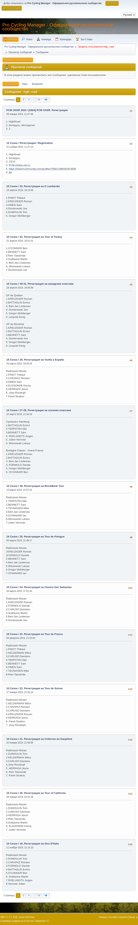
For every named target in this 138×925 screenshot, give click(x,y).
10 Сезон (12, 186)
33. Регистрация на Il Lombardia (40, 186)
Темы (25, 84)
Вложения (37, 84)
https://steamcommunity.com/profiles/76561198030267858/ (42, 168)
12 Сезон (12, 143)
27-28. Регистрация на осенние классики (45, 410)
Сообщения (10, 84)
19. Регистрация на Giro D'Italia (39, 843)
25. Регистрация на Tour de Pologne (42, 536)
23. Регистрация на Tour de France (41, 634)
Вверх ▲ (133, 917)
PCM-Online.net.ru (19, 165)
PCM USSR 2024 (16, 110)
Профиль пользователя (18, 60)
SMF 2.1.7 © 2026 (8, 917)
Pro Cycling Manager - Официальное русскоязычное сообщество (58, 26)
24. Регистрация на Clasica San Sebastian (46, 587)
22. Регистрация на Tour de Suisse (41, 688)
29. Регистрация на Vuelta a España (42, 359)
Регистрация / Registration (36, 143)
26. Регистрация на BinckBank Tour (42, 486)
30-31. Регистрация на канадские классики (47, 283)
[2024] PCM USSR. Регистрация (48, 110)
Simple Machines (26, 917)
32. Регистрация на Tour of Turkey (41, 236)
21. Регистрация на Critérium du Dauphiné (46, 738)
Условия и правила (118, 917)
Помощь (103, 917)
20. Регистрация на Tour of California (43, 793)
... (34, 99)
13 (39, 99)
